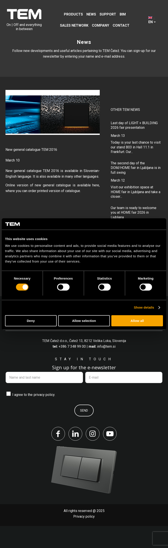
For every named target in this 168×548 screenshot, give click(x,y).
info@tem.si (106, 368)
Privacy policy (84, 538)
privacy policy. (44, 417)
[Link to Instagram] (93, 456)
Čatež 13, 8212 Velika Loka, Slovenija (97, 363)
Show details (144, 307)
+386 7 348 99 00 (72, 368)
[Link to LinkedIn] (75, 456)
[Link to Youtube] (110, 456)
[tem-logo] (24, 20)
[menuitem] (73, 14)
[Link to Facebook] (58, 456)
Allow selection (84, 321)
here (95, 185)
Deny (31, 321)
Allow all (137, 321)
